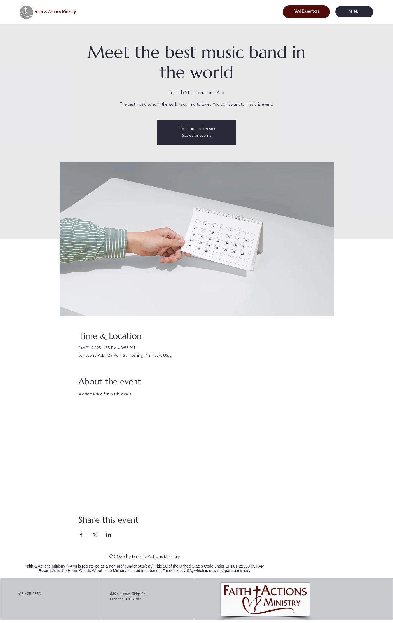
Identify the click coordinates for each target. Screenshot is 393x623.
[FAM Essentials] (306, 11)
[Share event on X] (95, 535)
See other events (196, 136)
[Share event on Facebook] (81, 535)
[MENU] (354, 11)
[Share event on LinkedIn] (108, 535)
